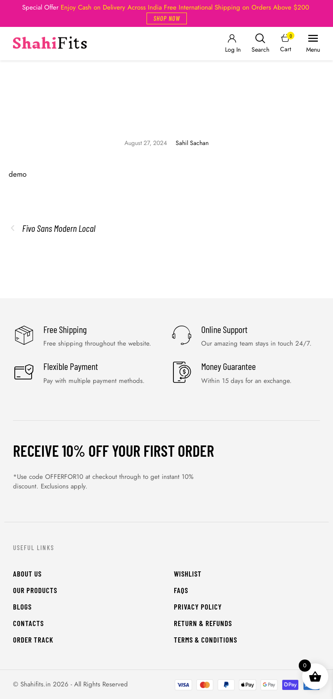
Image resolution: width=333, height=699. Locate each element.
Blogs (22, 606)
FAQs (181, 590)
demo (17, 174)
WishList (188, 573)
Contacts (28, 623)
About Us (27, 573)
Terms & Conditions (205, 639)
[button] (167, 18)
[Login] (232, 43)
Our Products (35, 590)
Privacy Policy (198, 606)
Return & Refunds (203, 623)
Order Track (33, 639)
